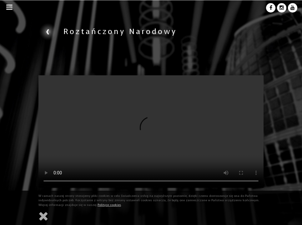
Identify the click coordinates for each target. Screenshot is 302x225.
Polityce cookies (109, 205)
